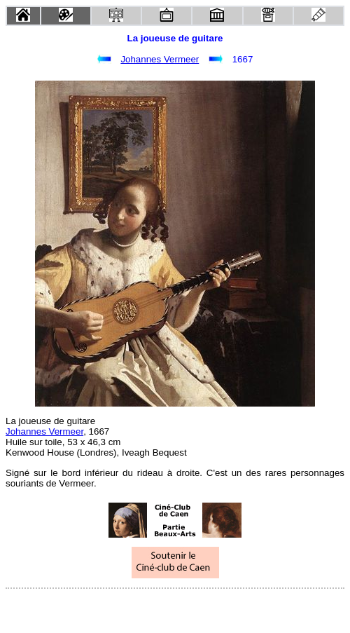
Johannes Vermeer (159, 59)
